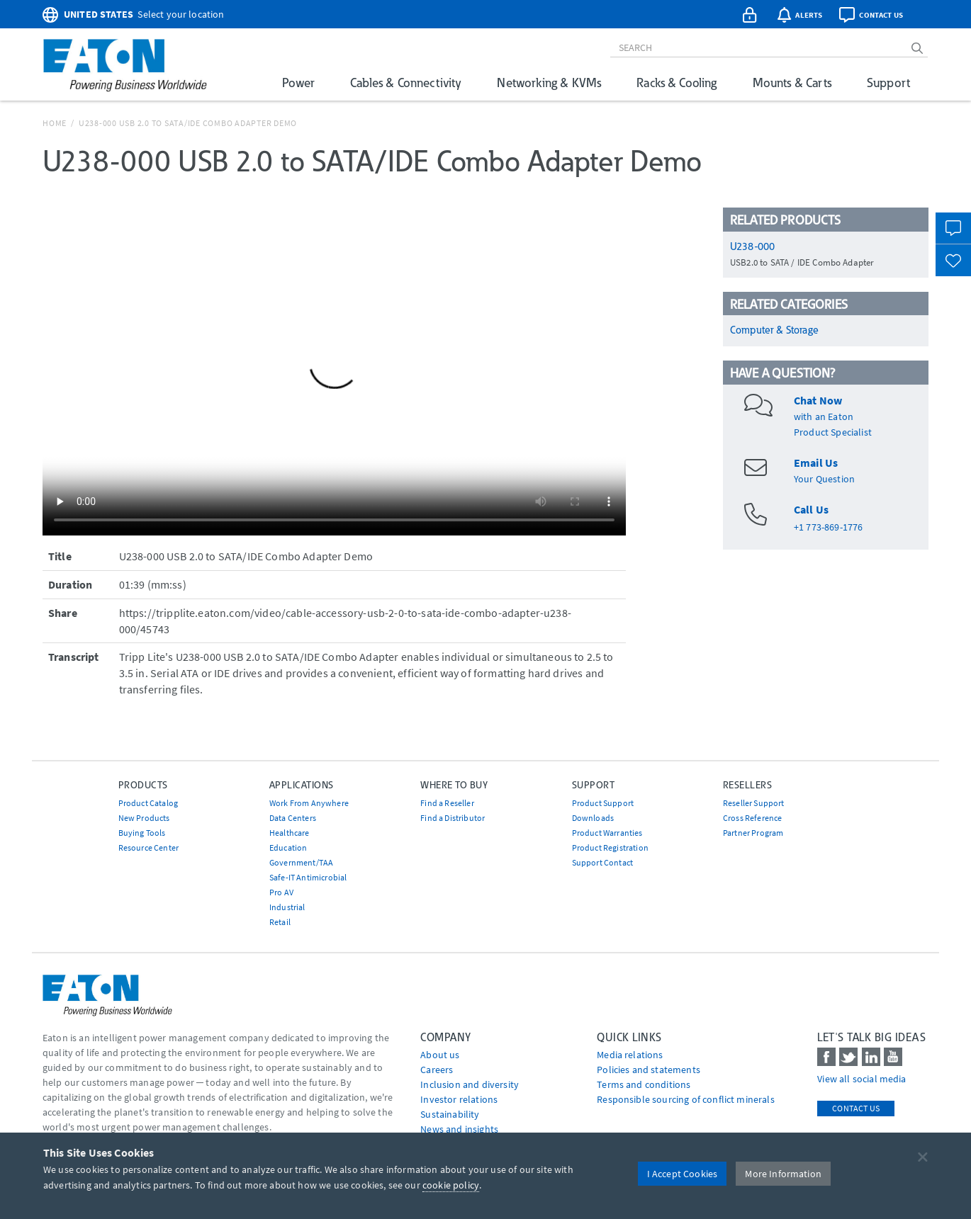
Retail (280, 922)
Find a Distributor (452, 817)
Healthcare (289, 832)
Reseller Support (754, 803)
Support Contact (602, 862)
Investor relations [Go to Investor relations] (459, 1099)
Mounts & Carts (792, 82)
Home (55, 123)
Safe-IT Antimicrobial (308, 877)
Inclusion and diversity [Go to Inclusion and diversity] (469, 1084)
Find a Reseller (446, 803)
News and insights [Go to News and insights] (459, 1129)
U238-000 (752, 246)
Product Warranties (607, 832)
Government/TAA (301, 862)
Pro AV (281, 892)
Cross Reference (752, 817)
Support (888, 82)
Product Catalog (148, 803)
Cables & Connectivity (405, 82)
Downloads (593, 817)
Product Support (603, 803)
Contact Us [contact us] (856, 1108)
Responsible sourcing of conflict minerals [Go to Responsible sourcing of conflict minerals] (686, 1099)
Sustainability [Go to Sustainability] (449, 1114)
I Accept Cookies (682, 1173)
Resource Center (148, 847)
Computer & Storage (774, 330)
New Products (144, 817)
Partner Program (753, 832)
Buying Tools (142, 832)
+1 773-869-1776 (828, 527)
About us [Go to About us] (439, 1054)
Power (298, 82)
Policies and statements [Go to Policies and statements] (648, 1069)
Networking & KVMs (549, 82)
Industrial (287, 907)
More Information (783, 1173)
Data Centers (292, 817)
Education (288, 847)
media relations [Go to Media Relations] (630, 1054)
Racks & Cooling (676, 82)
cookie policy (450, 1185)
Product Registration (610, 847)
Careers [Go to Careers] (436, 1069)
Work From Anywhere (309, 803)
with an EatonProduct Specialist (833, 416)
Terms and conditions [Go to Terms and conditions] (643, 1084)
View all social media (861, 1078)
